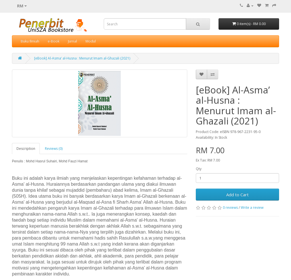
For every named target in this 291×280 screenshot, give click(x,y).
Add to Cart (237, 194)
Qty (198, 168)
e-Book (53, 41)
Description (25, 148)
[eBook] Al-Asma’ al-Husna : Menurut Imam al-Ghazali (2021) (82, 58)
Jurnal (72, 41)
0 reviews (230, 207)
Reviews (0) (54, 148)
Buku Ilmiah (30, 41)
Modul (91, 41)
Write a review (252, 207)
